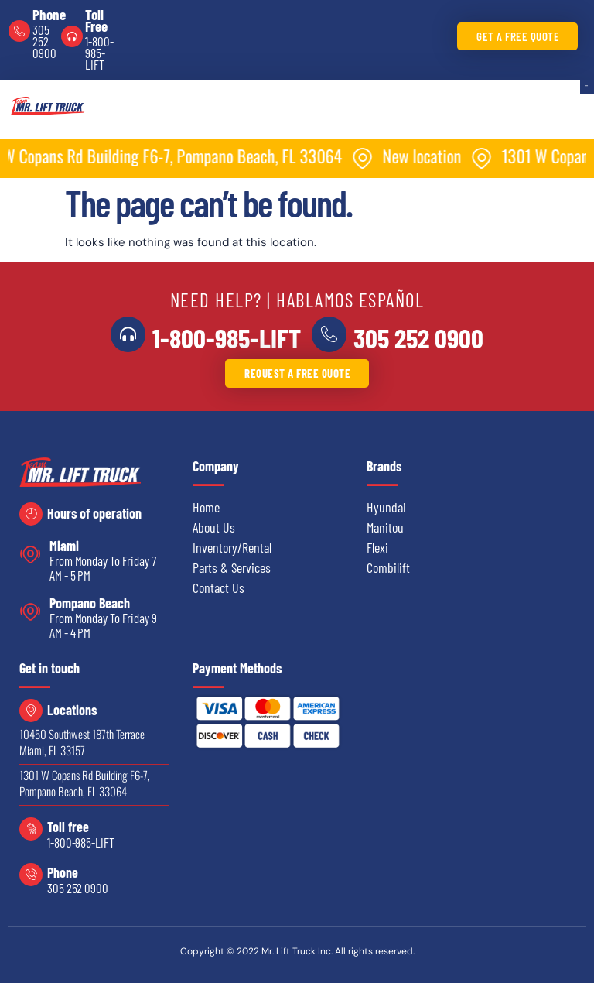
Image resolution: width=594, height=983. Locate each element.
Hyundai (386, 506)
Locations (72, 709)
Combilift (388, 567)
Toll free (68, 826)
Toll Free (96, 20)
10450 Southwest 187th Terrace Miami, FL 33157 (82, 742)
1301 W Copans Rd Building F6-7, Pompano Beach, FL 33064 (84, 783)
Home (206, 506)
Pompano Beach (90, 602)
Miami (64, 545)
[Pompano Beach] (30, 612)
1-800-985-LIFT (99, 52)
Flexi (377, 547)
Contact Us (218, 587)
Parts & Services (232, 567)
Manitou (385, 527)
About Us (214, 527)
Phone (49, 14)
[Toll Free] (72, 36)
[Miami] (30, 554)
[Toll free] (31, 829)
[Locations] (31, 710)
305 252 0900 (44, 41)
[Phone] (19, 31)
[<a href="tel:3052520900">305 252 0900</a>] (329, 334)
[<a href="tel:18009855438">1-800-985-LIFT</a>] (128, 334)
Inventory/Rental (232, 547)
